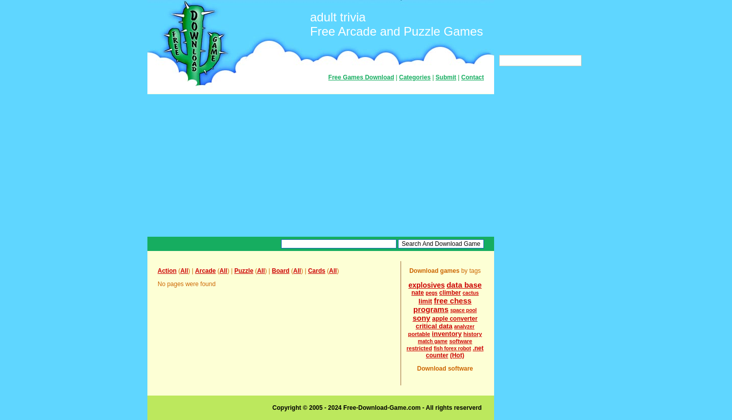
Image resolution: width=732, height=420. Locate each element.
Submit (446, 77)
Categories (415, 77)
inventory (447, 334)
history (472, 334)
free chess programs (442, 305)
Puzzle (243, 270)
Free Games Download (361, 77)
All (184, 270)
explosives (426, 285)
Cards (316, 270)
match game (432, 341)
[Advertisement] (320, 165)
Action (167, 270)
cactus (471, 293)
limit (425, 301)
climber (450, 292)
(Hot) (457, 355)
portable (419, 334)
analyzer (464, 326)
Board (281, 270)
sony (422, 318)
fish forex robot (452, 348)
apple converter (454, 318)
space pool (463, 310)
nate (417, 292)
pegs (431, 293)
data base (463, 285)
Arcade (205, 270)
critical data (434, 326)
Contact (472, 77)
